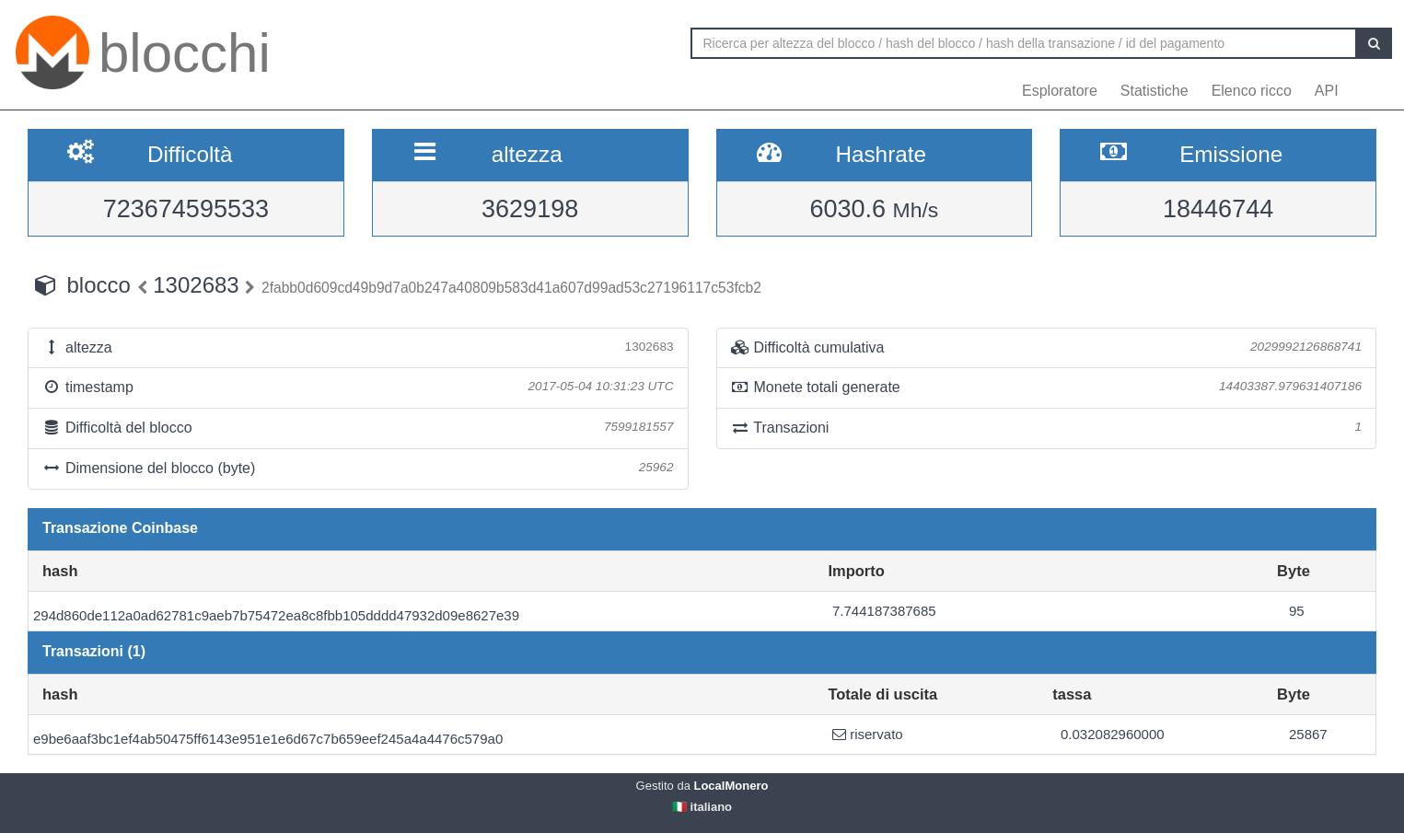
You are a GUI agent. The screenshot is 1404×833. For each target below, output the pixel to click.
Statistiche (1154, 90)
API (1327, 90)
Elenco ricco (1252, 90)
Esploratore (1059, 90)
